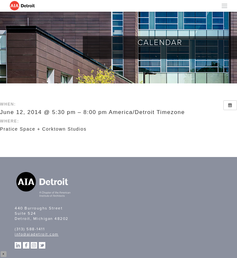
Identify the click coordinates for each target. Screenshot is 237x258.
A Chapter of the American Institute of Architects (44, 185)
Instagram (34, 245)
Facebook (26, 245)
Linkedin (18, 245)
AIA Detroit (23, 6)
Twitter (42, 245)
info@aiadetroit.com (37, 234)
